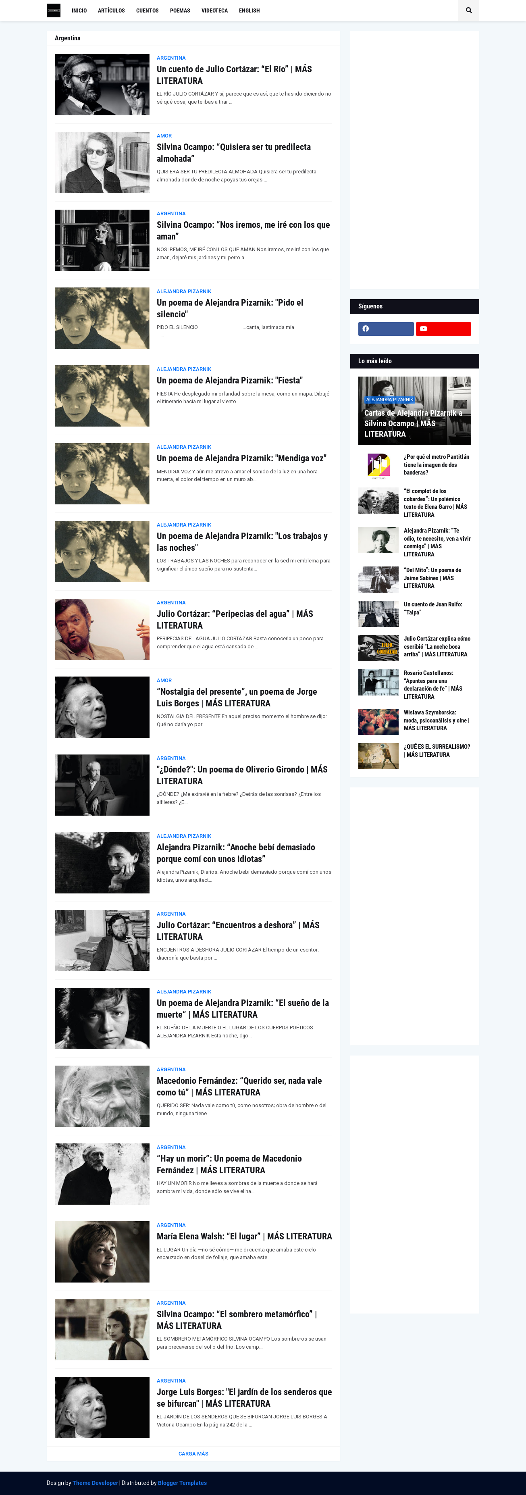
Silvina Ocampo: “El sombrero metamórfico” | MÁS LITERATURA (237, 1320)
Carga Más (193, 1454)
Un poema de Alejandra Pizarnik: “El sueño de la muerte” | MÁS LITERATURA (243, 1009)
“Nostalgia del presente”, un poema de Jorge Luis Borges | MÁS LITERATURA (237, 697)
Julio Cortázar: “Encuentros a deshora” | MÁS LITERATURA (238, 931)
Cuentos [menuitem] (147, 10)
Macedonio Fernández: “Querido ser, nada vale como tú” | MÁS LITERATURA (239, 1086)
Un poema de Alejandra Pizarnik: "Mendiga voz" (241, 458)
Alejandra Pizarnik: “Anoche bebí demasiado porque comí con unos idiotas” (236, 853)
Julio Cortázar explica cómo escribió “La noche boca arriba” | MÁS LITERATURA (437, 646)
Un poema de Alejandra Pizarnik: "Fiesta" (230, 380)
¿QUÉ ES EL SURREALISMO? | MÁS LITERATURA (437, 750)
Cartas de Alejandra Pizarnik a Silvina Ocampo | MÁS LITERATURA (413, 423)
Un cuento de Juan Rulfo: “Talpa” (433, 608)
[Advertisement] (414, 160)
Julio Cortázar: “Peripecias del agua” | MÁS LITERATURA (235, 620)
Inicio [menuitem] (79, 10)
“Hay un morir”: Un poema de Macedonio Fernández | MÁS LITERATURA (229, 1164)
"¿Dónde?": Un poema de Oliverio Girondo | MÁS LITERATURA (242, 775)
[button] (468, 10)
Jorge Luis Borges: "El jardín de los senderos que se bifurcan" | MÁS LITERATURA (244, 1398)
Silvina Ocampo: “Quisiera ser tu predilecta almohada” (234, 153)
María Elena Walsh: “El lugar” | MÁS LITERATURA (244, 1236)
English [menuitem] (249, 10)
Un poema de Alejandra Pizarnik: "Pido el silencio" (230, 308)
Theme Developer (95, 1483)
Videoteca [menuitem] (215, 10)
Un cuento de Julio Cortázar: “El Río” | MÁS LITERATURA (234, 75)
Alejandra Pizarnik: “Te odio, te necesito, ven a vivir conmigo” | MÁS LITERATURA (437, 542)
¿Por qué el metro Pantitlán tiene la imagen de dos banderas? (436, 464)
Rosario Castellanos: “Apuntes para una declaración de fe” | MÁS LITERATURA (433, 684)
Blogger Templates (182, 1483)
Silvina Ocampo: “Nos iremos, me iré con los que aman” (243, 231)
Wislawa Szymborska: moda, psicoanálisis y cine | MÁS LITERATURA (437, 720)
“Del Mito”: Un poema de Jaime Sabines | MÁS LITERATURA (432, 577)
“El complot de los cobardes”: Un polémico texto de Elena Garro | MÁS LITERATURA (435, 502)
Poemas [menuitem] (180, 10)
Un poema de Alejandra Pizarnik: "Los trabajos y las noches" (242, 542)
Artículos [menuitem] (111, 10)
